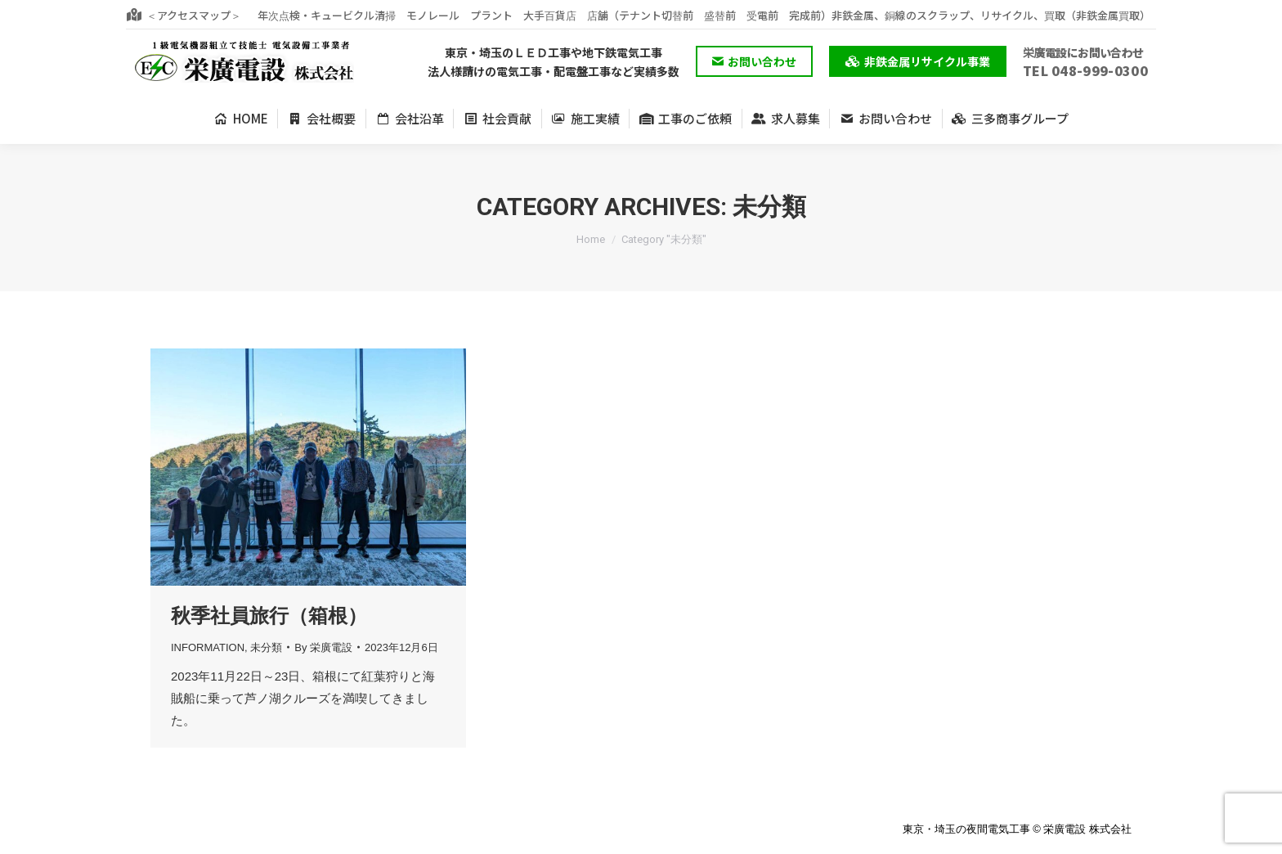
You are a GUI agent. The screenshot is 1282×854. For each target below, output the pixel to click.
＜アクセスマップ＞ (183, 15)
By (323, 647)
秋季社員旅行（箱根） (269, 616)
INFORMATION (207, 647)
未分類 (266, 647)
